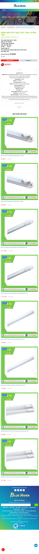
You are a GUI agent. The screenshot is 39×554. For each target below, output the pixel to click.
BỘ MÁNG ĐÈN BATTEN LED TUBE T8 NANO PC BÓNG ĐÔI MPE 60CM (15, 476)
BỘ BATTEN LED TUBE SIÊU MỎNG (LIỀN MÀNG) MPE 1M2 (12, 339)
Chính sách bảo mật (23, 512)
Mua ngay (28, 60)
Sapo (22, 522)
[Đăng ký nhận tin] (36, 505)
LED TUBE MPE (10, 27)
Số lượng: (3, 56)
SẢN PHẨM (18, 507)
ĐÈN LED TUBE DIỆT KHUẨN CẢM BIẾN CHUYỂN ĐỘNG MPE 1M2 (14, 247)
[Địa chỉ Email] (16, 505)
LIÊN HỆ (23, 509)
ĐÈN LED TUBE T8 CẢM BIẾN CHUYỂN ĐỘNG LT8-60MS (12, 201)
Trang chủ (3, 27)
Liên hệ (22, 1)
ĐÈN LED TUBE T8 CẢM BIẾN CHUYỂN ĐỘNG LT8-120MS (12, 155)
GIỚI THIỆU (12, 507)
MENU (3, 10)
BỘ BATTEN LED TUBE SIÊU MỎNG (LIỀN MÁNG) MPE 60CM (13, 385)
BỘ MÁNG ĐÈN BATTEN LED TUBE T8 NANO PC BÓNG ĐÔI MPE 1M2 (14, 431)
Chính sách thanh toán (7, 510)
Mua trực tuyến (29, 1)
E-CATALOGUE (16, 509)
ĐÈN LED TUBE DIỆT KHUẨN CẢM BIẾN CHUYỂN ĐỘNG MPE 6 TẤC (14, 293)
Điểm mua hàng (9, 60)
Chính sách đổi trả (14, 512)
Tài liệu (18, 1)
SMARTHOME (32, 507)
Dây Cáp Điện (25, 507)
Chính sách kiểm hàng (30, 510)
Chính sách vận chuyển (19, 510)
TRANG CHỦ (5, 507)
